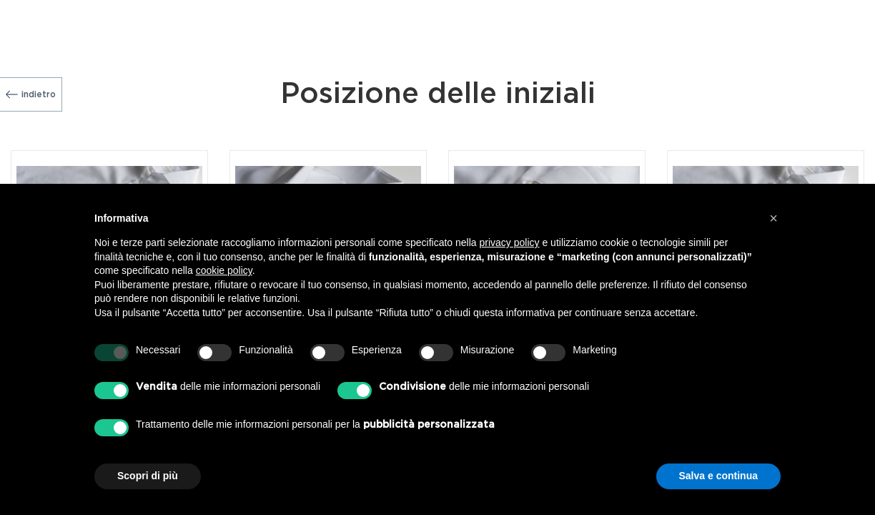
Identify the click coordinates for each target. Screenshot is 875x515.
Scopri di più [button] (147, 475)
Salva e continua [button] (718, 475)
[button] (773, 218)
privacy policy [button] (510, 242)
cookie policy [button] (224, 270)
